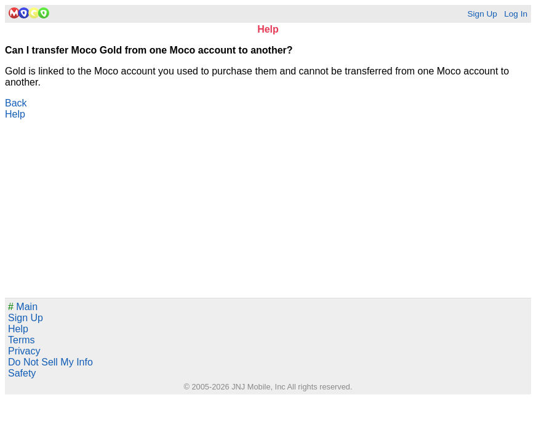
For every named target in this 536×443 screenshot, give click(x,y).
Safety (22, 373)
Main (23, 306)
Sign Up (482, 13)
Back (16, 103)
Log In (515, 13)
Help (15, 114)
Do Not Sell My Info (50, 362)
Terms (21, 340)
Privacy (24, 351)
